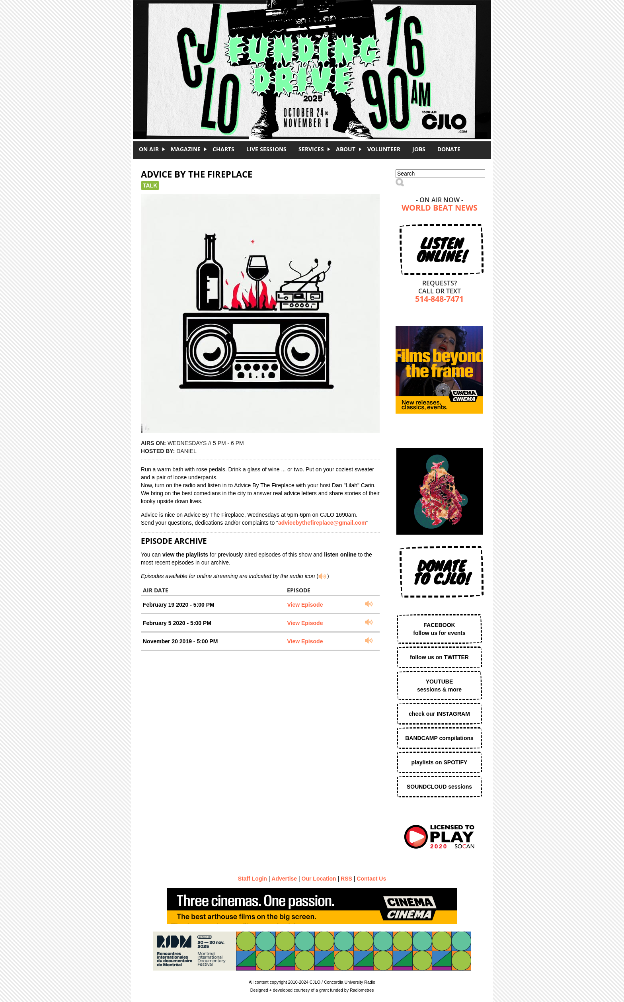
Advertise (284, 878)
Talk (150, 185)
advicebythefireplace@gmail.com (322, 523)
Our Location (319, 878)
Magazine (186, 149)
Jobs (418, 149)
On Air (149, 149)
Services (311, 149)
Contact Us (371, 878)
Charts (223, 149)
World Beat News (440, 208)
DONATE (448, 149)
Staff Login (252, 878)
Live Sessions (266, 149)
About (345, 149)
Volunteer (383, 149)
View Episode (305, 605)
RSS (346, 878)
